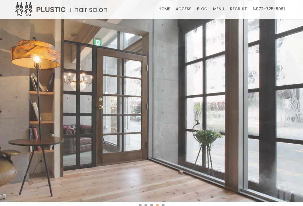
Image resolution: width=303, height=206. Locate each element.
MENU (218, 9)
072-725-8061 (269, 9)
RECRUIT (238, 9)
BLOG (202, 9)
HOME (164, 9)
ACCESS (183, 9)
